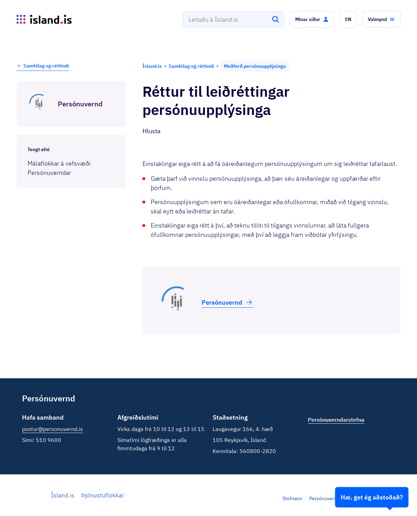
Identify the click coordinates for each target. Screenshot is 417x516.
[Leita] (275, 19)
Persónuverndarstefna (333, 498)
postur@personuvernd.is (52, 428)
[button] (312, 19)
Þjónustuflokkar (102, 495)
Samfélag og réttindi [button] (43, 66)
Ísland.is (62, 495)
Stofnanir (292, 498)
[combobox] (233, 19)
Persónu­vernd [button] (227, 302)
